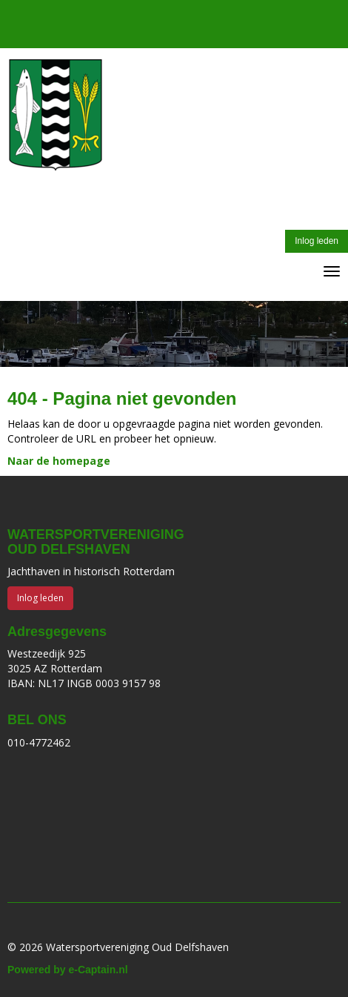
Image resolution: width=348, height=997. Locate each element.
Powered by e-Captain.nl (67, 970)
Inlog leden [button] (316, 241)
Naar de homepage (58, 461)
